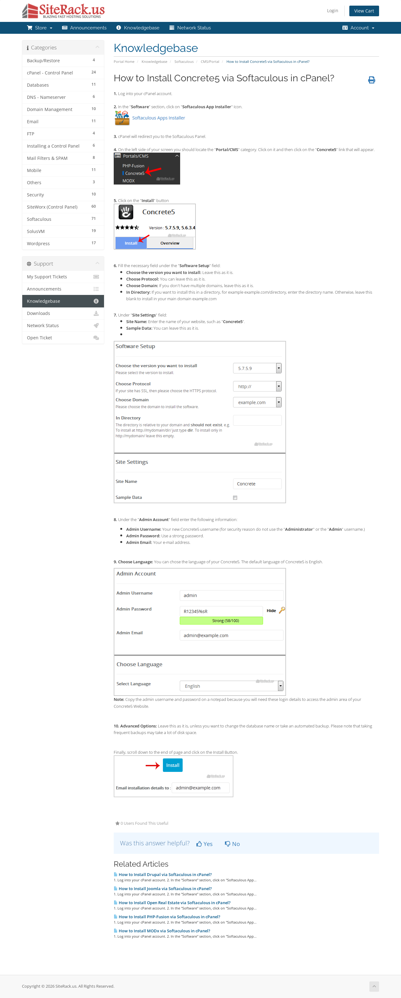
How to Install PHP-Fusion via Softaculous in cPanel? (167, 916)
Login (332, 10)
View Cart (364, 11)
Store (39, 28)
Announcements (84, 28)
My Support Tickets (63, 277)
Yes (204, 844)
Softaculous (184, 61)
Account (358, 28)
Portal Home (124, 61)
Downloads (63, 313)
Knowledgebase (138, 28)
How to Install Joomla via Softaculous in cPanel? (163, 888)
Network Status (190, 28)
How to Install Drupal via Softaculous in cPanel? (163, 874)
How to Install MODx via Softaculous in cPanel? (162, 931)
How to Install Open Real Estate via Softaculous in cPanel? (172, 902)
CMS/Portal (210, 61)
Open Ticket (63, 338)
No (232, 844)
